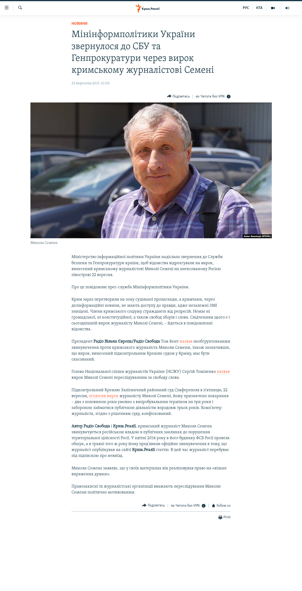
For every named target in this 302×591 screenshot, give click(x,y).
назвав (186, 341)
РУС (246, 8)
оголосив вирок (104, 396)
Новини (79, 23)
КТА (259, 8)
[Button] (178, 96)
